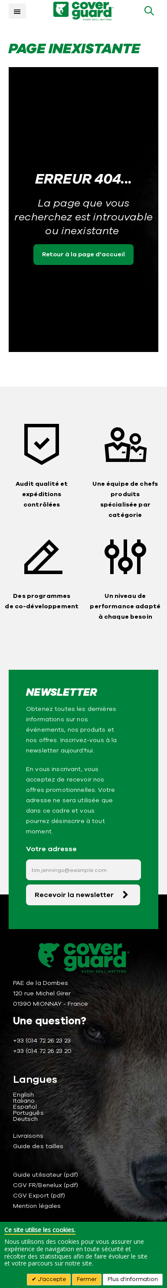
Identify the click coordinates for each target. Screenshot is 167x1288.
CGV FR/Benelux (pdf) (45, 1185)
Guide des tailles (38, 1146)
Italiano (24, 1101)
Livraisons (28, 1136)
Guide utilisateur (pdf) (46, 1175)
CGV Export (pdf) (39, 1195)
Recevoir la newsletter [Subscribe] (74, 895)
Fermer (87, 1279)
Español (25, 1107)
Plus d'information (133, 1279)
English (23, 1095)
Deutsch (25, 1119)
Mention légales (37, 1206)
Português (28, 1113)
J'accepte (51, 1279)
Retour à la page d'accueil (83, 254)
